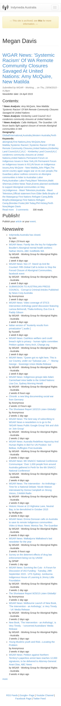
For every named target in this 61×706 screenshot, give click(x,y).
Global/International (12, 135)
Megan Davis (14, 206)
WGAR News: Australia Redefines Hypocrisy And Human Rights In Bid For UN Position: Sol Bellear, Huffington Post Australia (33, 444)
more (5, 679)
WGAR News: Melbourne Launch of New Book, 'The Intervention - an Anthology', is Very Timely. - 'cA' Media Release (33, 606)
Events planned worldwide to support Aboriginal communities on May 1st (30, 187)
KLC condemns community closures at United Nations (29, 154)
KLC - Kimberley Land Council (36, 151)
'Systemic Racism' (19, 145)
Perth (53, 135)
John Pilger (44, 167)
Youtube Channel (45, 695)
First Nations (19, 142)
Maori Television (39, 180)
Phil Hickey (41, 203)
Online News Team (21, 184)
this (40, 20)
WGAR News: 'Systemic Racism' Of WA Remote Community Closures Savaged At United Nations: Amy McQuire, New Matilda (28, 68)
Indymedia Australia (23, 7)
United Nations (40, 148)
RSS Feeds (12, 695)
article (19, 221)
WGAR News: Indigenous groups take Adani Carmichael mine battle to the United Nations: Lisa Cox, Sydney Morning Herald (32, 380)
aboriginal (7, 142)
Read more (8, 209)
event (33, 221)
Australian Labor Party (19, 180)
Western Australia (41, 135)
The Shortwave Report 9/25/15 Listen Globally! (32, 593)
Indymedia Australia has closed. (25, 235)
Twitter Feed (39, 698)
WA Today (30, 203)
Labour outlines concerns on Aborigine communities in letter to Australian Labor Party (26, 177)
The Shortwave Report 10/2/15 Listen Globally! (32, 409)
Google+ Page (27, 695)
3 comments (22, 209)
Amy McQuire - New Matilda (24, 167)
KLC (18, 151)
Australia (27, 135)
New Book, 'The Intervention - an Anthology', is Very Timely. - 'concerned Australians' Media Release (32, 625)
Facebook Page (23, 698)
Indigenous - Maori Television (21, 190)
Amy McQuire (33, 142)
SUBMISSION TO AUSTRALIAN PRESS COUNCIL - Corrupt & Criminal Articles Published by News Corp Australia (33, 289)
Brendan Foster (17, 203)
